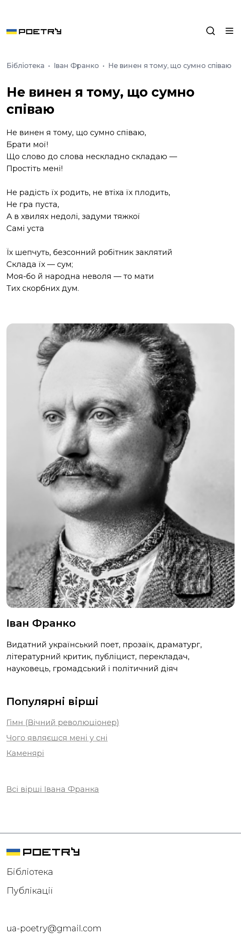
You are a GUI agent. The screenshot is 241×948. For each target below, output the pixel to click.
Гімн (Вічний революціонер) (62, 722)
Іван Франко (77, 66)
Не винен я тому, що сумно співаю (170, 66)
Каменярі (25, 753)
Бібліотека (26, 66)
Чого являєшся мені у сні (57, 738)
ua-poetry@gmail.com (54, 928)
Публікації (29, 891)
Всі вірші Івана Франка (52, 789)
